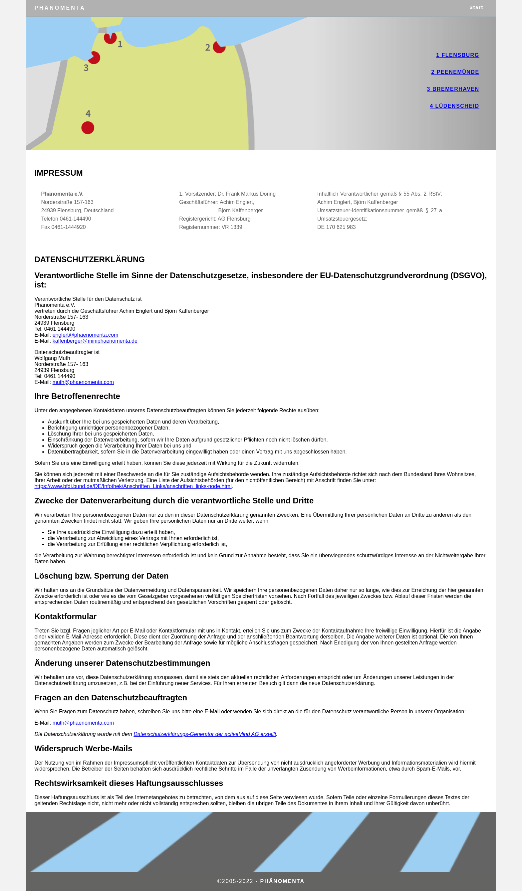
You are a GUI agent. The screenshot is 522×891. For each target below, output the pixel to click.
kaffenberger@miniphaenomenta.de (95, 341)
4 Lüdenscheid (454, 106)
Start (472, 8)
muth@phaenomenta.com (83, 382)
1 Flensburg (457, 55)
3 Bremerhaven (453, 89)
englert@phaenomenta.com (86, 335)
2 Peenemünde (455, 72)
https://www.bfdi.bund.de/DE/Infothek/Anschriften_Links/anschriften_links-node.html (132, 486)
